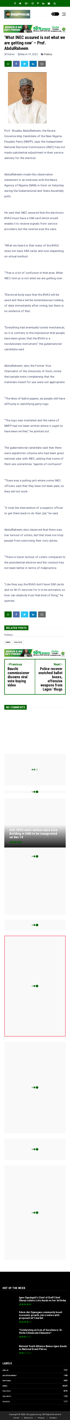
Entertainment (10, 1375)
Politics (48, 54)
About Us (28, 1418)
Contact (52, 1418)
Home (16, 1418)
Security (7, 1396)
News (8, 642)
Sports (6, 1402)
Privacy (41, 1418)
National (7, 1381)
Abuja (5, 1370)
